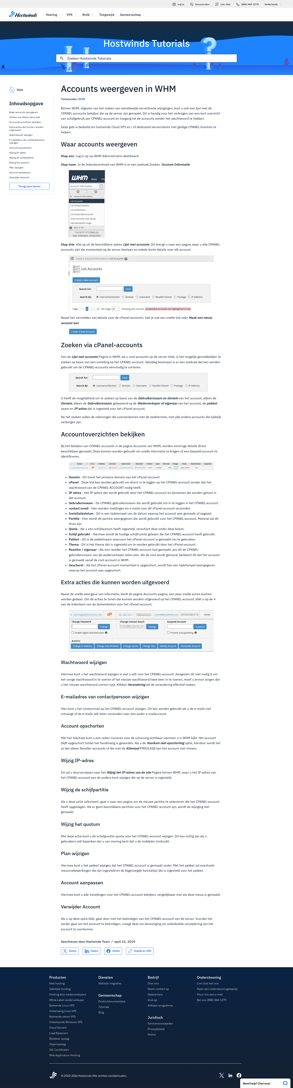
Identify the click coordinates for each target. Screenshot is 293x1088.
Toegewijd (106, 15)
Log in (178, 4)
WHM (81, 99)
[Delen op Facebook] (113, 951)
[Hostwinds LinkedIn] (228, 1076)
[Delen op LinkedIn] (91, 951)
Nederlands (274, 4)
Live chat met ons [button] (208, 983)
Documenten (199, 4)
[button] (265, 1082)
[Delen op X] (70, 951)
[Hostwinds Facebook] (237, 1076)
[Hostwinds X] (219, 1076)
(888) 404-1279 (247, 4)
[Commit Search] (61, 58)
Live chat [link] (222, 4)
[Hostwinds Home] (53, 1075)
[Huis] (23, 14)
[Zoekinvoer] (152, 58)
